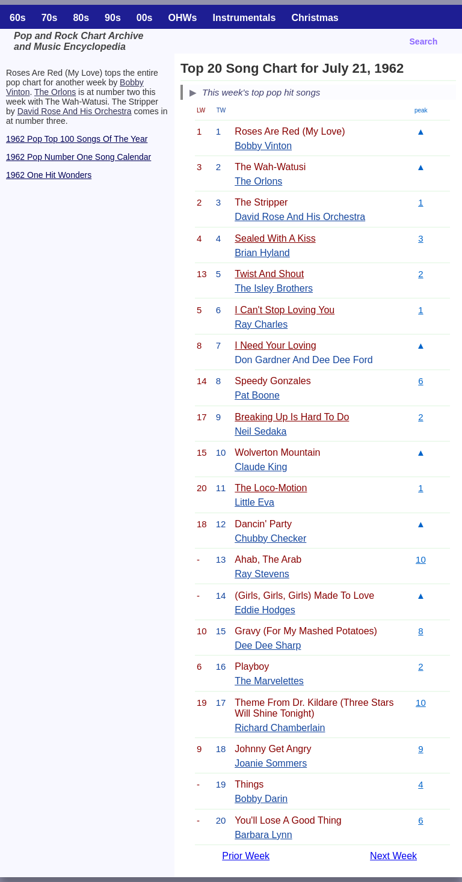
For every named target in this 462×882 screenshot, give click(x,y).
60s (18, 18)
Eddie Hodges (265, 610)
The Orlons (55, 92)
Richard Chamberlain (280, 728)
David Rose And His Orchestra (74, 111)
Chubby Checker (270, 538)
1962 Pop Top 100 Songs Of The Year (76, 139)
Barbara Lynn (263, 835)
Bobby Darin (261, 799)
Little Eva (254, 502)
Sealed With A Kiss (275, 238)
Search (424, 41)
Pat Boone (257, 395)
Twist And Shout (269, 274)
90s (113, 18)
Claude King (261, 467)
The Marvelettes (269, 681)
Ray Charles (261, 324)
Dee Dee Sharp (268, 645)
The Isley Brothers (274, 288)
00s (145, 18)
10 (421, 559)
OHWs (182, 18)
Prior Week (246, 856)
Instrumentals (244, 18)
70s (50, 18)
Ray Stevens (262, 574)
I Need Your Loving (275, 345)
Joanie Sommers (271, 763)
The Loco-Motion (271, 488)
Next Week (393, 856)
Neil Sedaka (260, 431)
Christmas (314, 18)
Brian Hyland (262, 253)
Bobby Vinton (263, 146)
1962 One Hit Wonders (48, 175)
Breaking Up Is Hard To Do (292, 417)
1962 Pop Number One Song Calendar (78, 157)
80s (81, 18)
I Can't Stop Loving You (284, 310)
